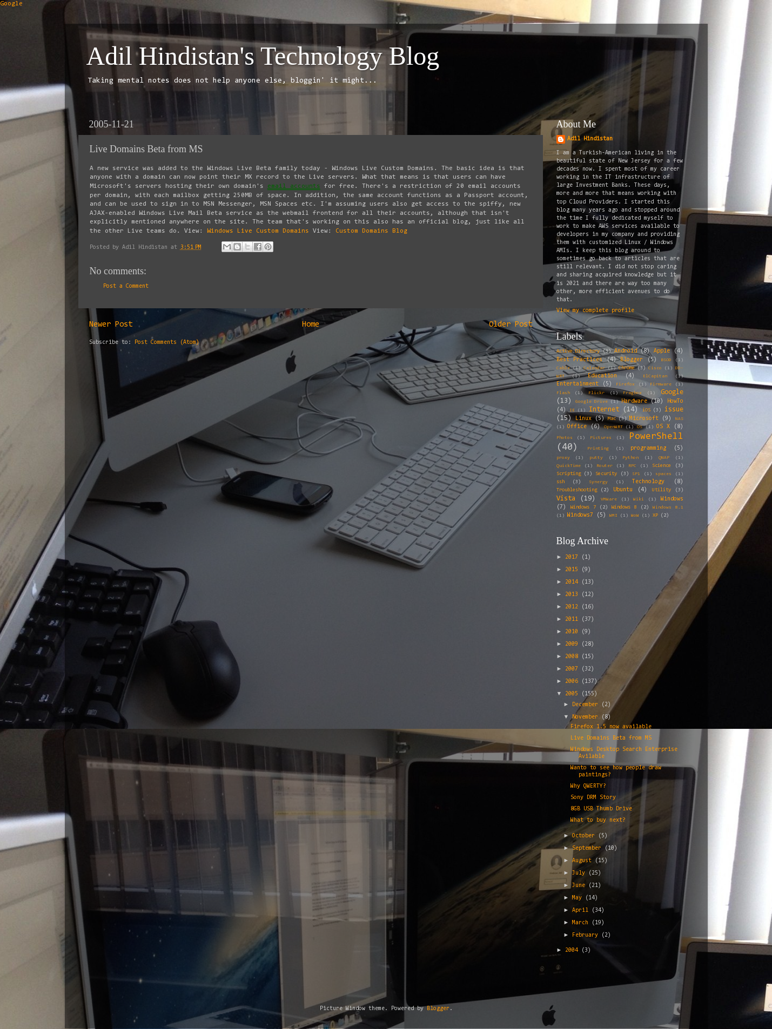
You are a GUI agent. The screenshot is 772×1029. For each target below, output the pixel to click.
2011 (573, 619)
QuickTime (568, 466)
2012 (573, 607)
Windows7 (580, 515)
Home (310, 325)
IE (572, 410)
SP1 (636, 474)
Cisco (655, 368)
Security (606, 474)
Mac (612, 419)
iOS (646, 410)
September (588, 848)
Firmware (661, 384)
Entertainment (577, 384)
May (578, 898)
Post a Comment (126, 286)
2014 (573, 582)
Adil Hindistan (590, 139)
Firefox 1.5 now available (611, 727)
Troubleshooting (576, 490)
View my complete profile (595, 311)
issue (673, 409)
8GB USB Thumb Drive (601, 809)
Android (625, 351)
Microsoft (644, 419)
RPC (632, 466)
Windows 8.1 (668, 507)
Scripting (568, 474)
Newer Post (110, 325)
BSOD (666, 360)
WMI (613, 515)
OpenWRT (613, 427)
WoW (635, 515)
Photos (564, 438)
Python (630, 458)
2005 (573, 694)
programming (648, 448)
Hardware (634, 401)
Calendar (594, 368)
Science (661, 466)
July (580, 873)
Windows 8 (624, 507)
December (586, 705)
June (580, 886)
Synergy (598, 482)
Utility (661, 490)
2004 (573, 950)
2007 (573, 669)
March (582, 923)
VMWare (609, 499)
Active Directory (578, 351)
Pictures (601, 438)
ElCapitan (655, 376)
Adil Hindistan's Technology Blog (263, 56)
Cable (563, 368)
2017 (573, 557)
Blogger (631, 360)
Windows (672, 499)
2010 (573, 632)
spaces (663, 474)
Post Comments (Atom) (167, 343)
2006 (573, 682)
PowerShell (656, 436)
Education (602, 376)
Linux (583, 419)
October (585, 836)
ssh (560, 482)
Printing (598, 448)
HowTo (675, 401)
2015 (573, 570)
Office (577, 427)
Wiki (638, 499)
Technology (648, 482)
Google (11, 4)
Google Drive (591, 402)
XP (655, 515)
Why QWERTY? (588, 786)
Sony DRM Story (593, 798)
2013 (573, 595)
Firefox (625, 384)
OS (639, 427)
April (582, 910)
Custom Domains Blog (371, 231)
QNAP (664, 458)
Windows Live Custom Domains (258, 231)
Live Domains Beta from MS (611, 738)
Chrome (627, 368)
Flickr (596, 393)
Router (604, 466)
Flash (563, 393)
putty (596, 458)
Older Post (510, 325)
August (583, 861)
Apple (662, 351)
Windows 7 (583, 507)
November (586, 717)
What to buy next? (598, 820)
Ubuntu (623, 490)
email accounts (293, 186)
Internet (604, 409)
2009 (573, 644)
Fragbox (632, 393)
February (586, 935)
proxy (563, 458)
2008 (573, 657)
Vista (565, 498)
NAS (679, 419)
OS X (663, 427)
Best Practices (579, 360)
